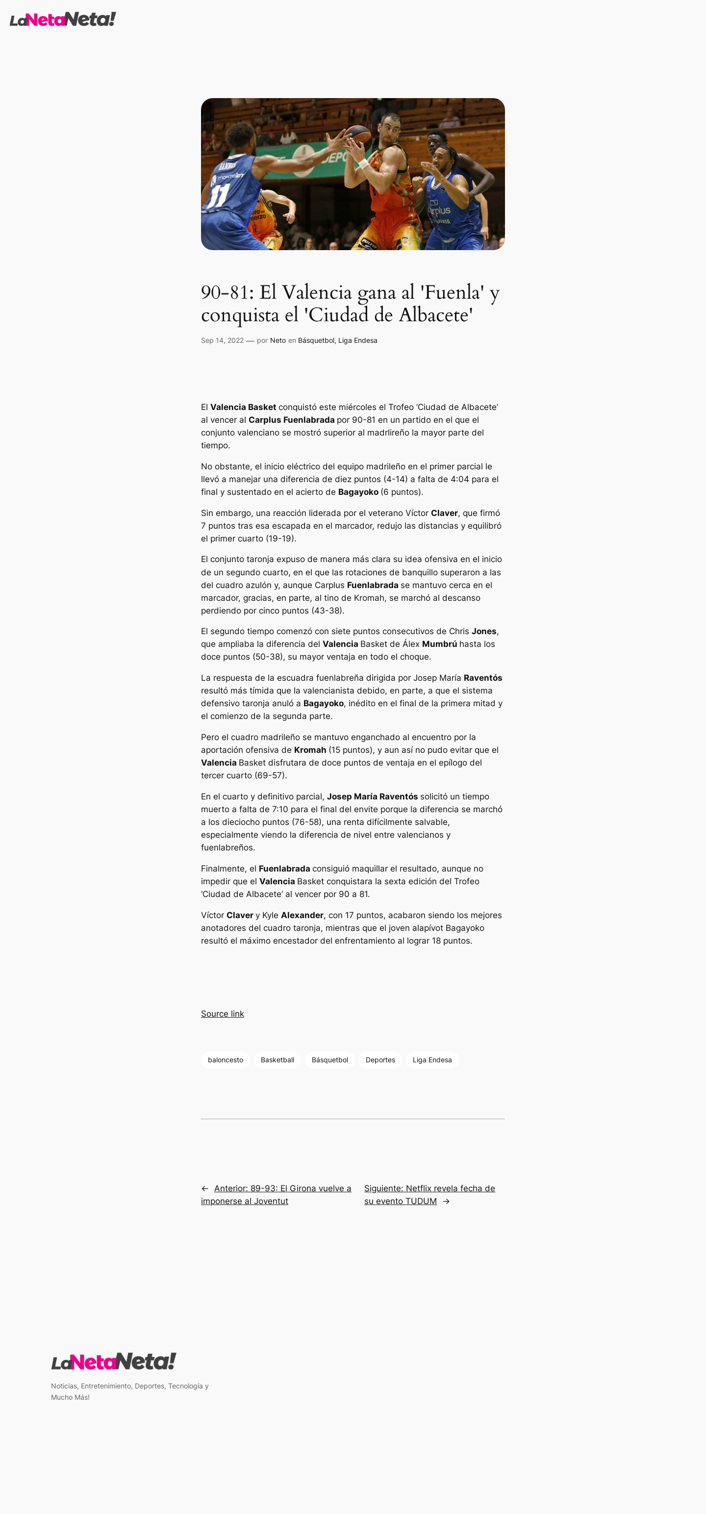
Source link (222, 1014)
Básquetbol (316, 340)
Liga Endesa (358, 340)
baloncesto (225, 1059)
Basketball (277, 1059)
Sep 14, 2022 (222, 340)
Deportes (380, 1059)
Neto (278, 340)
